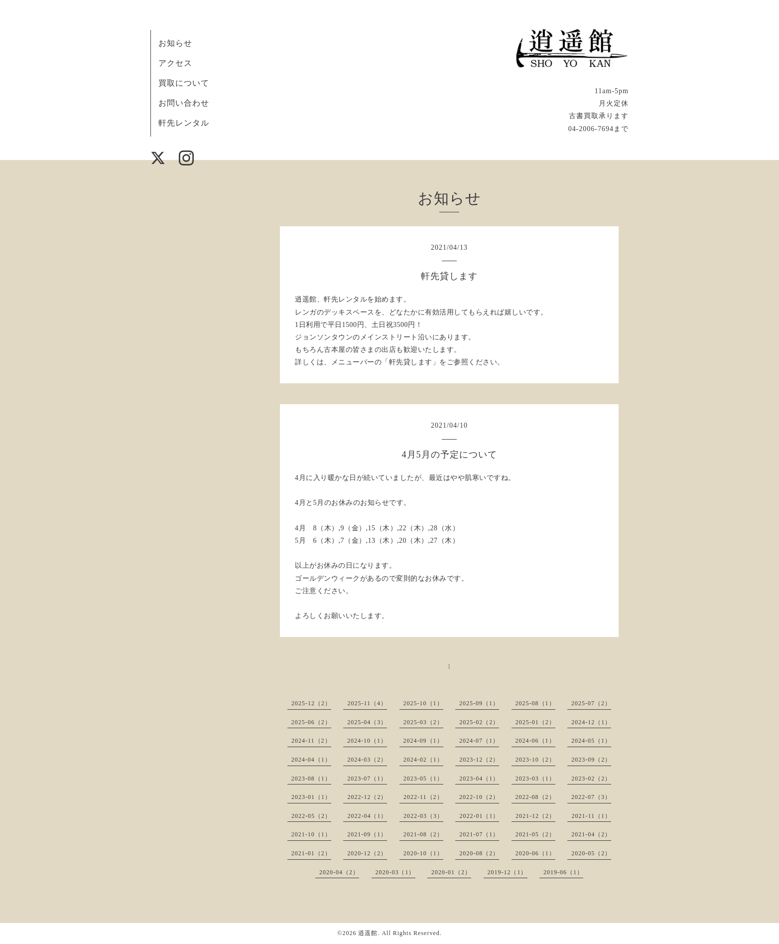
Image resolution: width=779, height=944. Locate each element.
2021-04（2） (591, 834)
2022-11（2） (423, 796)
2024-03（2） (367, 759)
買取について (183, 83)
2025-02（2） (479, 722)
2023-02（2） (591, 778)
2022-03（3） (423, 815)
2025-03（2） (423, 722)
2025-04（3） (367, 722)
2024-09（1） (423, 740)
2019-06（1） (563, 872)
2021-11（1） (591, 815)
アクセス (175, 63)
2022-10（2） (479, 796)
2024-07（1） (479, 740)
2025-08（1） (535, 703)
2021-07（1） (479, 834)
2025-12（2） (311, 703)
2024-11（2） (311, 740)
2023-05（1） (423, 778)
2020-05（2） (591, 853)
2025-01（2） (535, 722)
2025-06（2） (311, 722)
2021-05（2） (535, 834)
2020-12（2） (367, 853)
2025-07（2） (591, 703)
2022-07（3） (591, 796)
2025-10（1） (423, 703)
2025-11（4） (367, 703)
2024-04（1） (311, 759)
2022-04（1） (367, 815)
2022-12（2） (367, 796)
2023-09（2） (591, 759)
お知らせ (175, 43)
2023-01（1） (311, 796)
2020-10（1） (423, 853)
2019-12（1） (507, 872)
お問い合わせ (183, 103)
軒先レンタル (183, 123)
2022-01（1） (479, 815)
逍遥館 (368, 933)
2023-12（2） (479, 759)
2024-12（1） (591, 722)
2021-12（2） (535, 815)
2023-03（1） (535, 778)
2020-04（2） (339, 872)
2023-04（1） (479, 778)
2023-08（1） (311, 778)
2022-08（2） (535, 796)
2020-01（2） (451, 872)
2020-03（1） (395, 872)
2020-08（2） (479, 853)
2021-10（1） (311, 834)
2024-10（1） (367, 740)
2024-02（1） (423, 759)
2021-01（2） (311, 853)
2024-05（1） (591, 740)
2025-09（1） (479, 703)
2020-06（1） (535, 853)
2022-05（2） (311, 815)
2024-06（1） (535, 740)
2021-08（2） (423, 834)
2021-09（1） (367, 834)
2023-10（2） (535, 759)
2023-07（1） (367, 778)
